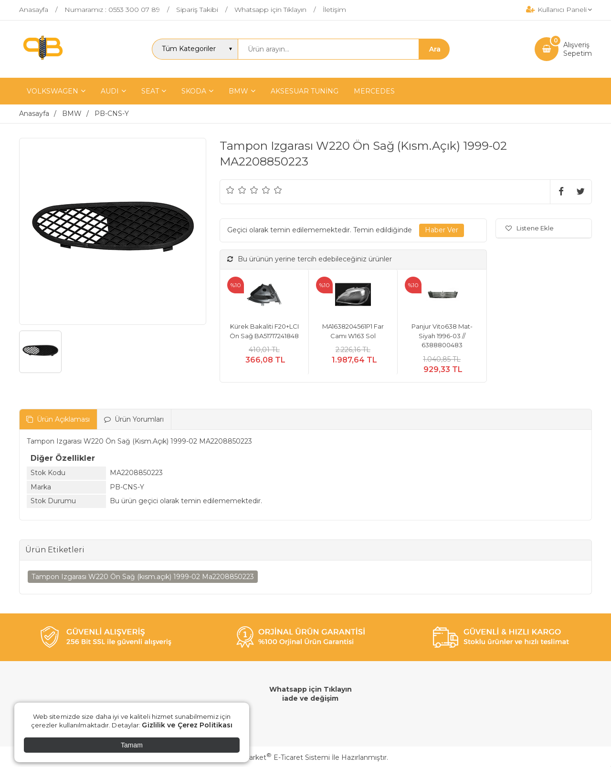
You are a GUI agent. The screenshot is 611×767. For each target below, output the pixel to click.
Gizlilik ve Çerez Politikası (187, 725)
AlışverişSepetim (577, 49)
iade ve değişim (310, 698)
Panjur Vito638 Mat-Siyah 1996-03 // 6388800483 (442, 335)
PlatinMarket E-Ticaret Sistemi (276, 757)
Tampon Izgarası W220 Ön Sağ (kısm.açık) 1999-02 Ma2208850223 (143, 576)
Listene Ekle (530, 228)
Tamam (132, 745)
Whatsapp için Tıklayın (310, 689)
